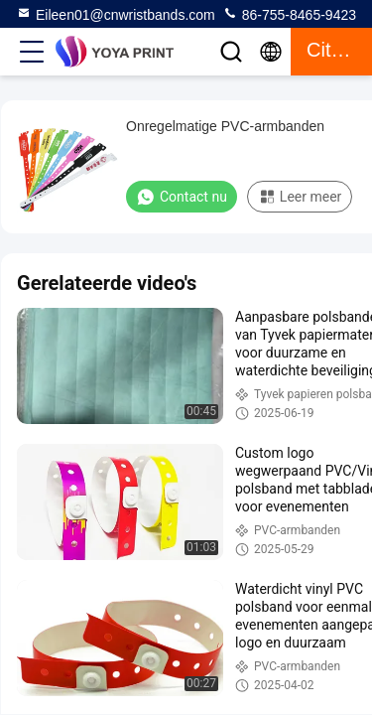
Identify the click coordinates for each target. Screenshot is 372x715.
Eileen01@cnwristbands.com (115, 14)
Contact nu (181, 197)
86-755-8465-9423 (289, 14)
